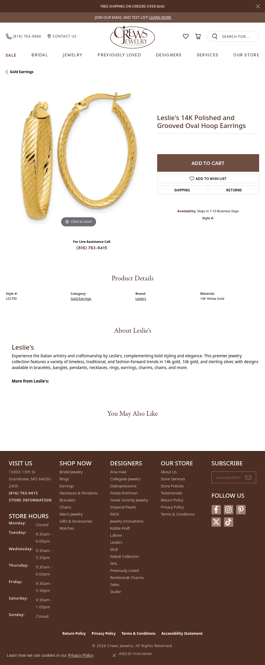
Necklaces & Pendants (78, 493)
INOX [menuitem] (114, 514)
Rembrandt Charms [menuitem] (127, 577)
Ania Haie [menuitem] (118, 471)
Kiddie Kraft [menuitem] (120, 528)
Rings (64, 479)
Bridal (39, 55)
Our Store (246, 55)
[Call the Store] (23, 493)
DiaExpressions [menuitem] (123, 486)
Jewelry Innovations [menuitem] (126, 521)
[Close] (257, 6)
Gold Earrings (21, 71)
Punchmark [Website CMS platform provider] (142, 654)
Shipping (182, 189)
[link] (132, 17)
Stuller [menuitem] (115, 591)
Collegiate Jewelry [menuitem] (125, 479)
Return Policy (172, 500)
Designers (169, 55)
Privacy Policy (172, 507)
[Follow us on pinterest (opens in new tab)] (241, 509)
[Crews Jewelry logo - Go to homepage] (132, 36)
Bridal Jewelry (71, 471)
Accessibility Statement (181, 633)
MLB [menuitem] (114, 549)
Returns (234, 189)
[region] (78, 156)
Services (207, 55)
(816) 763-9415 (91, 247)
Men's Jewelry (71, 514)
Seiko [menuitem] (114, 584)
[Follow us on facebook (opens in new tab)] (216, 509)
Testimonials (171, 493)
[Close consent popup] (114, 655)
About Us (169, 471)
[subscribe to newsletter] (248, 477)
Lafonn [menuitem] (116, 535)
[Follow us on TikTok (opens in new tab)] (228, 522)
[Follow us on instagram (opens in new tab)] (228, 509)
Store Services (173, 479)
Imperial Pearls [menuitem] (123, 507)
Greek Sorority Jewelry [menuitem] (129, 500)
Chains (65, 507)
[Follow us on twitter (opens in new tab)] (216, 522)
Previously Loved (119, 55)
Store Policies (172, 486)
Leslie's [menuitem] (116, 542)
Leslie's (140, 298)
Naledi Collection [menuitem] (124, 556)
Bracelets (67, 500)
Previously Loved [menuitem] (124, 570)
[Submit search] (214, 36)
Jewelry (73, 55)
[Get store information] (30, 500)
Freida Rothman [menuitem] (124, 493)
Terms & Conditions (177, 514)
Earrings (66, 486)
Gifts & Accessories (75, 521)
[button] (186, 36)
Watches (66, 528)
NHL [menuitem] (114, 563)
